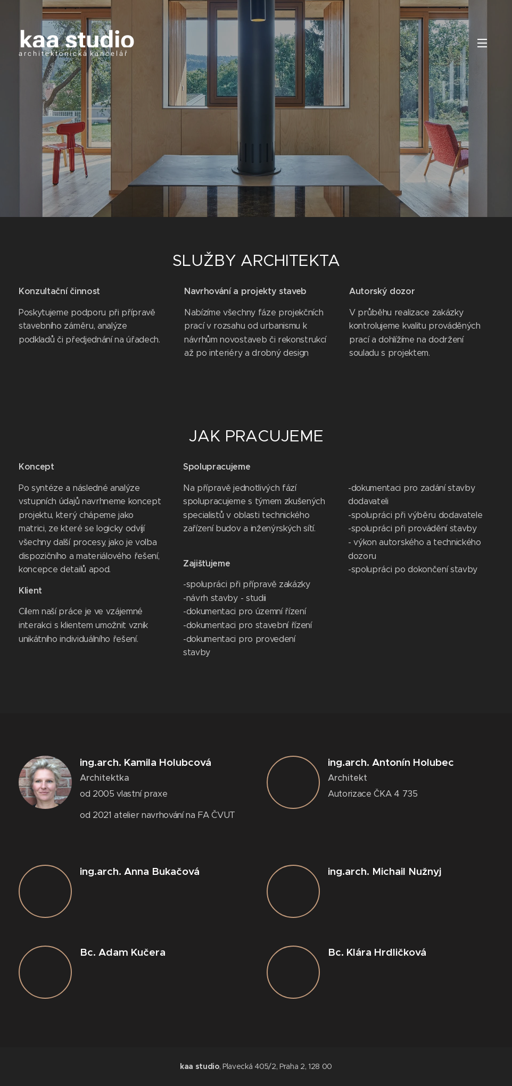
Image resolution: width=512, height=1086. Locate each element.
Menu (482, 43)
